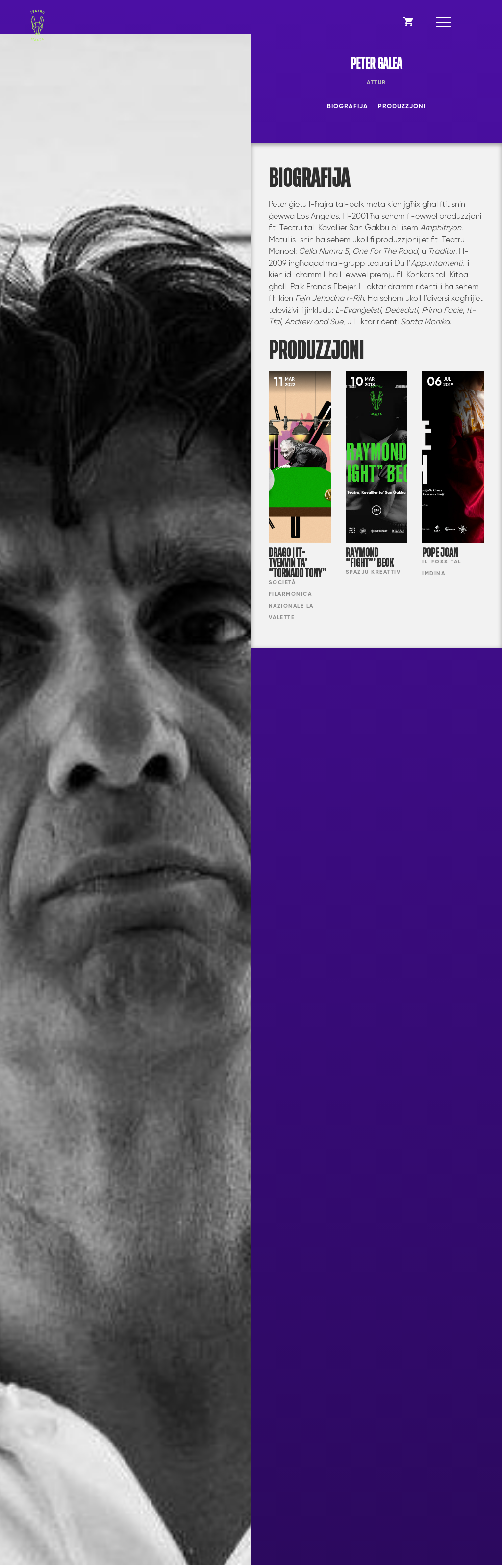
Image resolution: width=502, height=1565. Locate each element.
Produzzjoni (402, 106)
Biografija (347, 106)
